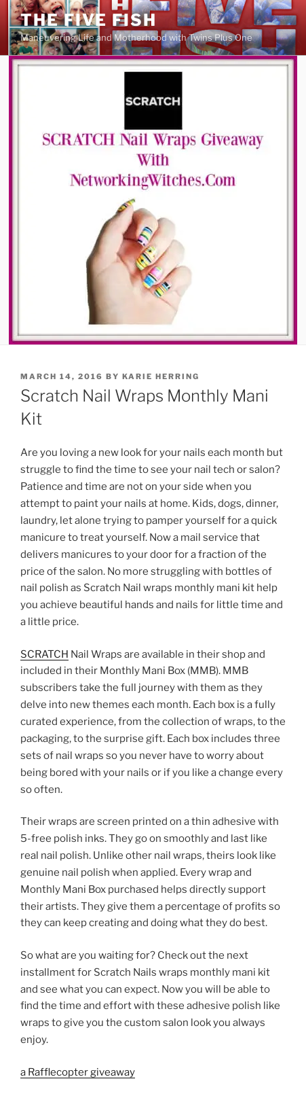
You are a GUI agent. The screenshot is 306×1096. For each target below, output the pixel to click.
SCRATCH (44, 654)
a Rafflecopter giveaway (77, 1072)
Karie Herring (160, 376)
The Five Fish (88, 20)
